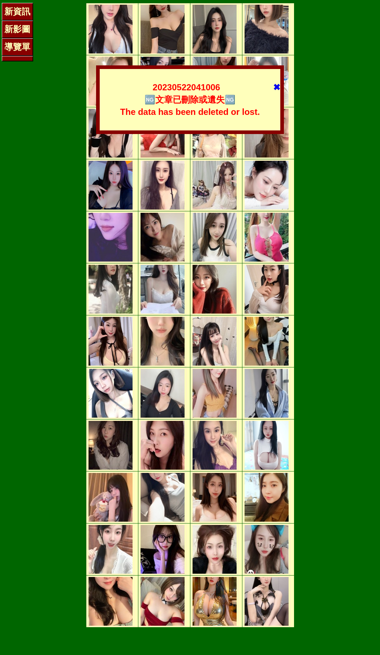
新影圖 (17, 29)
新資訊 (17, 11)
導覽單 (17, 47)
